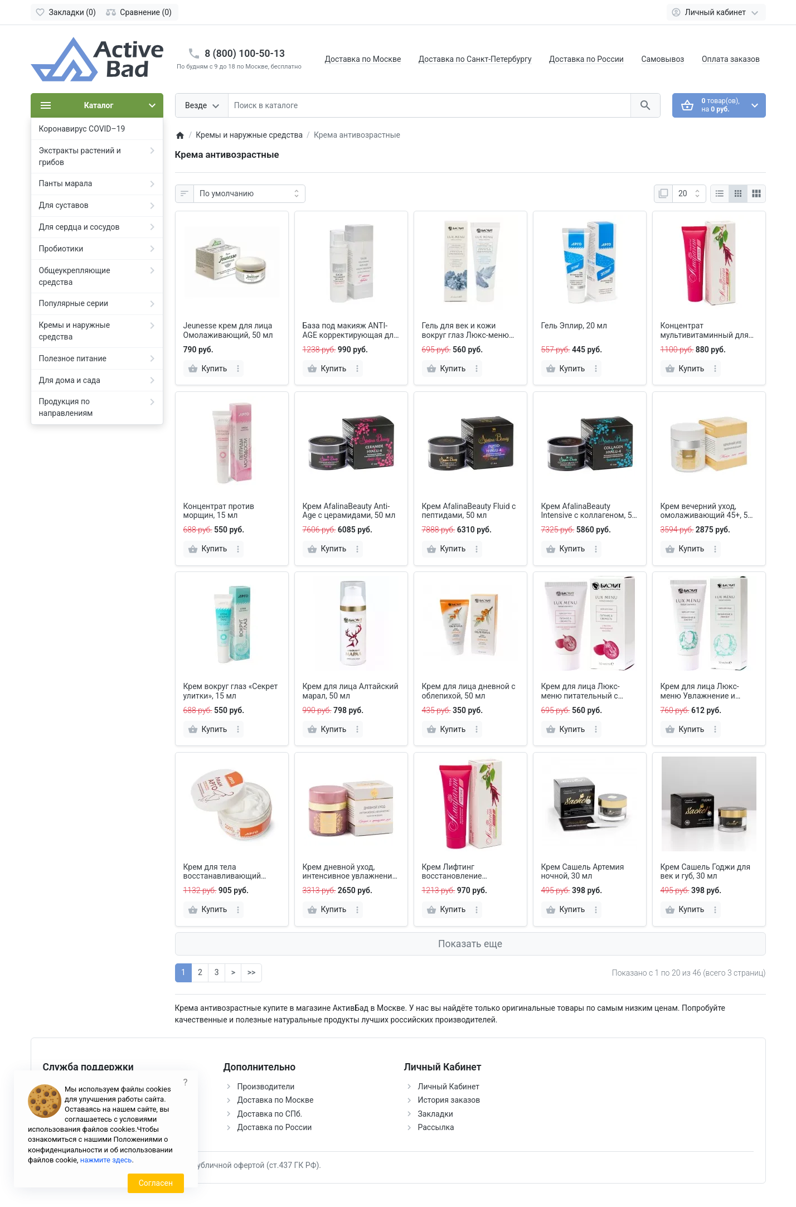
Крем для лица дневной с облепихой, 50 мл (469, 691)
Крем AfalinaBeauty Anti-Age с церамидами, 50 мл (349, 511)
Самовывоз (662, 59)
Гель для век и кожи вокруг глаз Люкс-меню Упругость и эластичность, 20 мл (465, 330)
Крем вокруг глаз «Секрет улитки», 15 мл (230, 691)
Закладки (435, 1113)
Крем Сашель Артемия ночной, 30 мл (582, 871)
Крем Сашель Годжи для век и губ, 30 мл (706, 871)
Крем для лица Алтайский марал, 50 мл (351, 691)
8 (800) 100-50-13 (245, 53)
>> (251, 972)
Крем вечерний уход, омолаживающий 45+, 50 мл (707, 511)
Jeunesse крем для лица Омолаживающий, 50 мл (228, 330)
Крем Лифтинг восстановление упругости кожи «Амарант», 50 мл (454, 871)
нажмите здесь (106, 1160)
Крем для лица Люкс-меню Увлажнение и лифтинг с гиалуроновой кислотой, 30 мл (705, 691)
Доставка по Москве (363, 59)
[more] (238, 368)
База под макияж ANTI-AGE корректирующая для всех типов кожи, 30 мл (350, 330)
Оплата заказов (731, 59)
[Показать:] (689, 194)
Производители (266, 1086)
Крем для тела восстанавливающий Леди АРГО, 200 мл (222, 871)
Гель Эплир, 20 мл (574, 325)
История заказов (449, 1099)
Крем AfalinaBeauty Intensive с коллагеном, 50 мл (589, 511)
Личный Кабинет (449, 1086)
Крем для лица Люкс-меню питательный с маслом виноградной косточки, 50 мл (580, 691)
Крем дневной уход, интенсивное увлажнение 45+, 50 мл (349, 871)
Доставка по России (586, 59)
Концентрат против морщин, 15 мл (219, 511)
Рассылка (436, 1127)
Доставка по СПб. (270, 1113)
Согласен (156, 1183)
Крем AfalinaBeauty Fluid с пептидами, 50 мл (469, 511)
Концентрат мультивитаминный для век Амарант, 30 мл (705, 330)
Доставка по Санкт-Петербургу (475, 59)
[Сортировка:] (249, 194)
